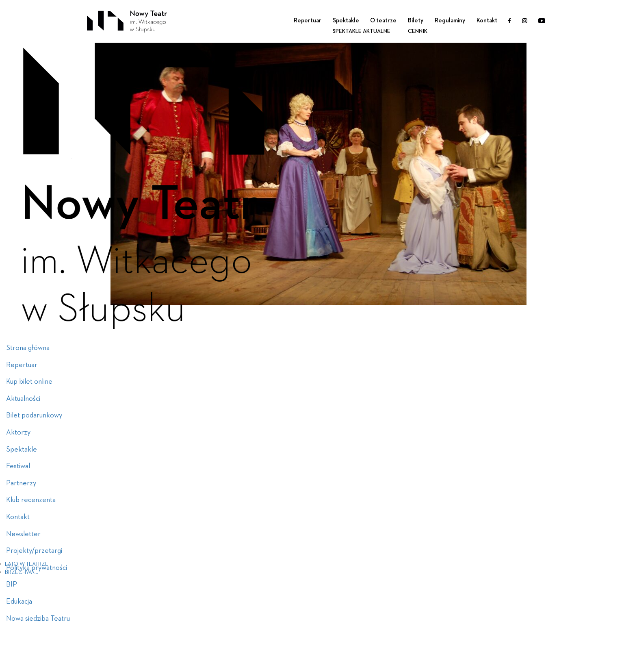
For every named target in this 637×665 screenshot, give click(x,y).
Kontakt (487, 20)
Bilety (415, 20)
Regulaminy (450, 20)
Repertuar (307, 20)
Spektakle (346, 20)
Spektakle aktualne (361, 31)
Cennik (417, 31)
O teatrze (383, 20)
